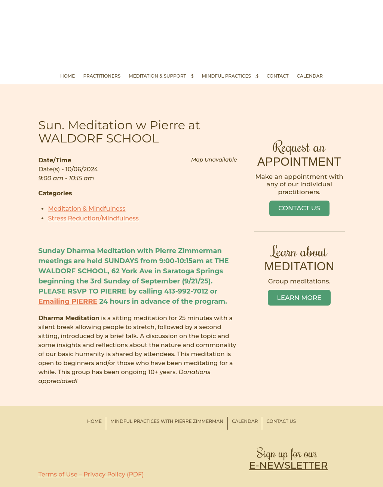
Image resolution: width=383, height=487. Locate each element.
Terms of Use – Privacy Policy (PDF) (91, 474)
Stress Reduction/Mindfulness (93, 218)
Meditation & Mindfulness (86, 208)
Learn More (299, 297)
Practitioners (101, 76)
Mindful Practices (226, 76)
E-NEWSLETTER (288, 465)
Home (67, 76)
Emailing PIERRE (67, 301)
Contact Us (299, 208)
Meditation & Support (157, 76)
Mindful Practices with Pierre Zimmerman (166, 421)
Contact (278, 76)
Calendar (310, 76)
